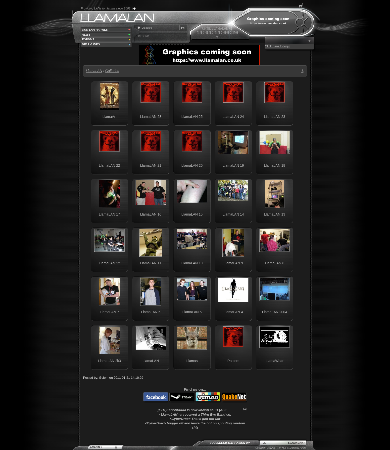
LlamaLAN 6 (150, 312)
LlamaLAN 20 (191, 165)
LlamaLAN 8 (274, 263)
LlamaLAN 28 (150, 117)
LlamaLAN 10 (191, 263)
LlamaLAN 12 (109, 263)
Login (214, 442)
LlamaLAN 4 (233, 312)
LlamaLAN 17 (109, 214)
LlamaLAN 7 (109, 312)
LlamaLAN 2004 (274, 312)
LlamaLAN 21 (150, 165)
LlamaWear (275, 361)
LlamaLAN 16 (150, 214)
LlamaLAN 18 (274, 165)
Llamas (191, 361)
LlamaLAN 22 (109, 165)
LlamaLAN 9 (233, 263)
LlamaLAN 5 (191, 312)
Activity (96, 447)
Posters (233, 361)
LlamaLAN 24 (233, 117)
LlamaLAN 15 (191, 214)
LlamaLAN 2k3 (109, 361)
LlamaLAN (94, 71)
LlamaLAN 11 (150, 263)
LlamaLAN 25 (191, 117)
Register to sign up (234, 442)
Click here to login (277, 46)
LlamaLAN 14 (233, 214)
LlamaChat (296, 442)
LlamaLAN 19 (233, 165)
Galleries (112, 71)
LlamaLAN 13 (274, 214)
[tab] (106, 29)
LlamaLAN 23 (274, 117)
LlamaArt (109, 117)
